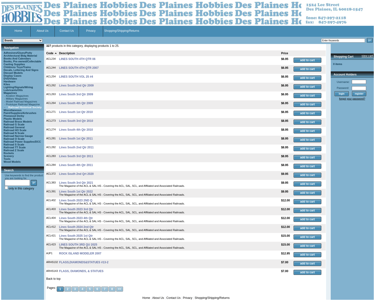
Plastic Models (13, 118)
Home (18, 30)
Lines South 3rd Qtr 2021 (76, 182)
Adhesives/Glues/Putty (18, 52)
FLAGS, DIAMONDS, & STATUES (81, 271)
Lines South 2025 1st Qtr (76, 235)
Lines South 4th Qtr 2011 (76, 165)
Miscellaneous (13, 110)
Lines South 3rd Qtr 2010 (76, 121)
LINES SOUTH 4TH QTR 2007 (79, 68)
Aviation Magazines (17, 95)
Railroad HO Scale (15, 130)
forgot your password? (352, 98)
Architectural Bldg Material (20, 55)
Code (51, 53)
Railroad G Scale (14, 124)
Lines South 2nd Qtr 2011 (76, 147)
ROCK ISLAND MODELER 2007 (80, 253)
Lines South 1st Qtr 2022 (76, 191)
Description (67, 53)
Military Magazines (17, 98)
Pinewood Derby (14, 115)
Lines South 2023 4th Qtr (76, 218)
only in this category (19, 188)
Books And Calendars (17, 58)
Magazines (10, 92)
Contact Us (67, 30)
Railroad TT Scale (15, 147)
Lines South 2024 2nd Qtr (76, 227)
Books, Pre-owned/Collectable (22, 61)
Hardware (10, 81)
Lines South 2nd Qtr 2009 (76, 85)
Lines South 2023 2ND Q (75, 200)
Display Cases (13, 75)
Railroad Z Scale (14, 150)
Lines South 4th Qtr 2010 (76, 129)
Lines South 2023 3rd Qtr (76, 209)
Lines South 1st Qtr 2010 (76, 112)
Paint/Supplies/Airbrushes (20, 113)
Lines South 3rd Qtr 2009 (76, 94)
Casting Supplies (14, 64)
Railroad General (14, 127)
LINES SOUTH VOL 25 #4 (76, 76)
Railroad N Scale (14, 133)
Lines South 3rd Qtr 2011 (76, 156)
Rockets (9, 153)
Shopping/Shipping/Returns (121, 30)
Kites (7, 84)
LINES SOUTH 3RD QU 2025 (78, 244)
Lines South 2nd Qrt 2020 (76, 174)
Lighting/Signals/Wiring (18, 87)
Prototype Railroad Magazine (23, 104)
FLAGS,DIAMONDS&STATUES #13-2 (83, 262)
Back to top (53, 278)
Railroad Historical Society (25, 107)
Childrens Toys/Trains (17, 67)
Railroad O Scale (14, 138)
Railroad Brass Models (18, 121)
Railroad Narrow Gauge (18, 135)
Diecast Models (13, 72)
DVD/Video (10, 78)
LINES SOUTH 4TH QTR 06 (77, 59)
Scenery (9, 156)
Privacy (90, 30)
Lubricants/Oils (13, 90)
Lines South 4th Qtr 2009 (76, 103)
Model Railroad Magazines (21, 101)
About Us (42, 30)
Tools (7, 158)
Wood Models (12, 161)
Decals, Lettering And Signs (21, 70)
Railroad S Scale (14, 144)
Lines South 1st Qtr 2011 (76, 138)
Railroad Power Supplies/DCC (22, 141)
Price (284, 53)
